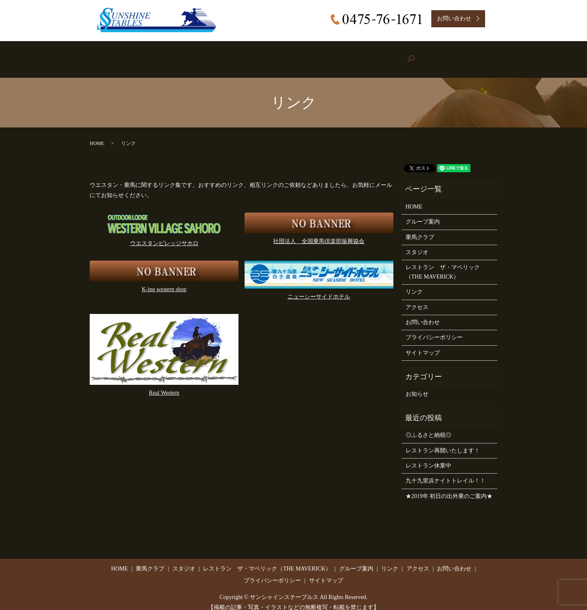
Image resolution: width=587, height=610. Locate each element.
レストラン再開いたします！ (443, 442)
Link (387, 55)
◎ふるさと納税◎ (428, 427)
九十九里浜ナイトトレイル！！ (445, 473)
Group (336, 55)
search (478, 55)
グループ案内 (423, 214)
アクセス (417, 299)
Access (433, 55)
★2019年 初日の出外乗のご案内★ (449, 488)
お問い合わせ (423, 314)
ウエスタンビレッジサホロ (164, 235)
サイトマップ (423, 344)
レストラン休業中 (428, 457)
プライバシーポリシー (434, 329)
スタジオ (417, 244)
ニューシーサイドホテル (318, 288)
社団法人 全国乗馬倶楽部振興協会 (318, 233)
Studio (231, 55)
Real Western (164, 385)
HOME (124, 55)
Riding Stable (176, 55)
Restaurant (281, 55)
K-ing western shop (164, 281)
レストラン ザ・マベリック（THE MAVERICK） (443, 263)
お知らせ (417, 386)
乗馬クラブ (420, 229)
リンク (414, 284)
